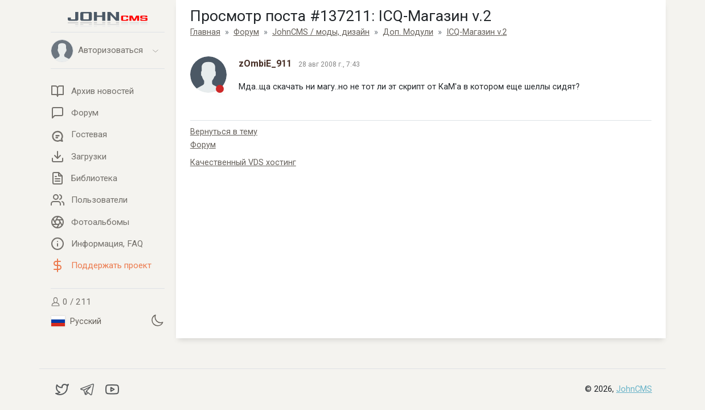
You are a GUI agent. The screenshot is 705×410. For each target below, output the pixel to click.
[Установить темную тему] (157, 320)
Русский (76, 321)
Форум (203, 145)
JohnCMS (634, 389)
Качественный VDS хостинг (243, 162)
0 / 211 (71, 302)
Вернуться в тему (223, 132)
